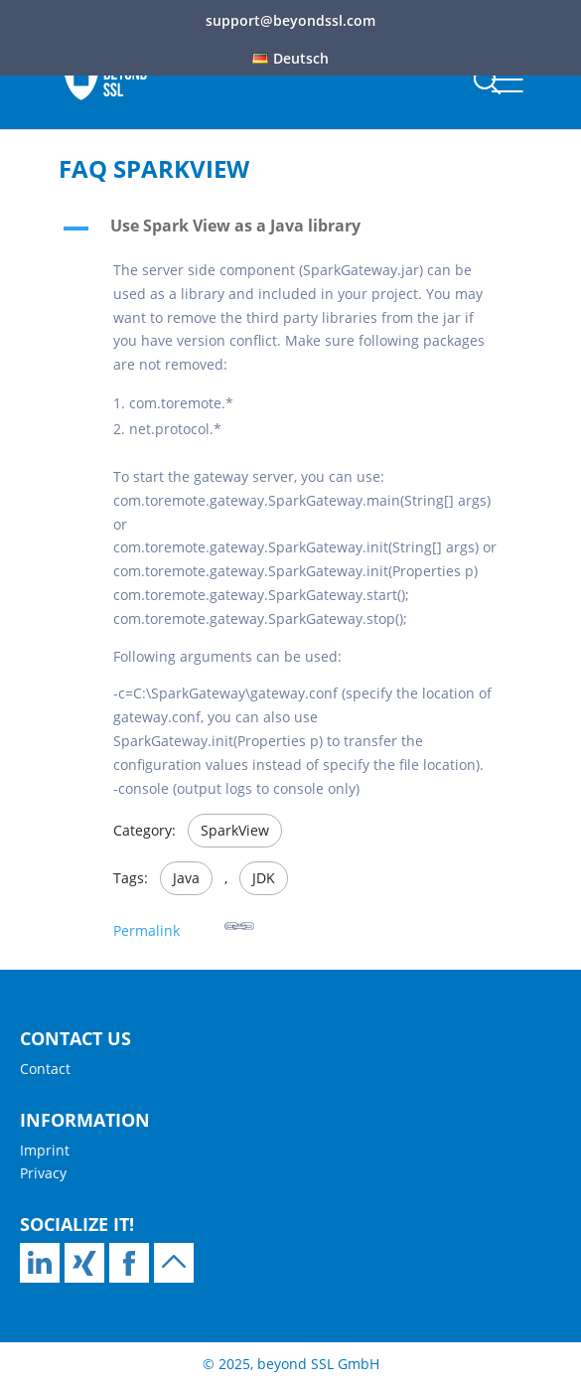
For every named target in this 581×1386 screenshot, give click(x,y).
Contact (45, 1068)
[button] (291, 230)
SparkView (235, 830)
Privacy (43, 1172)
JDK (263, 877)
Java (186, 877)
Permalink (183, 925)
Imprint (45, 1150)
